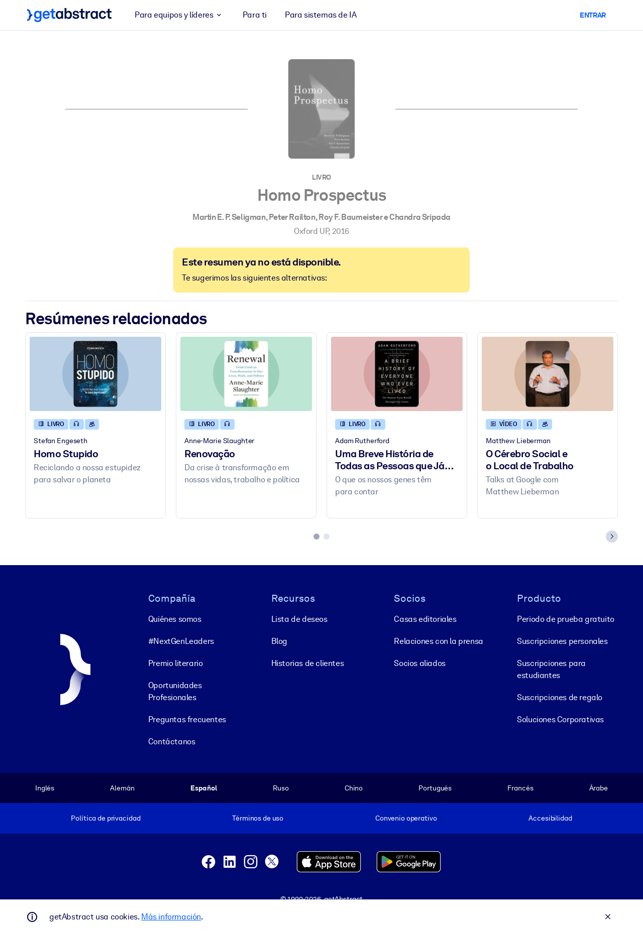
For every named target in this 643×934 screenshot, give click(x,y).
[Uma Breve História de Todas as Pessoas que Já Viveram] (397, 374)
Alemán (122, 787)
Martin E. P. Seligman (229, 217)
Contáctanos (171, 741)
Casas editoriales (425, 618)
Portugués (435, 787)
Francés (520, 787)
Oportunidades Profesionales (175, 691)
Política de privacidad (105, 818)
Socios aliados (419, 663)
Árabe (598, 787)
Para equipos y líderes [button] (180, 15)
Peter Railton (292, 217)
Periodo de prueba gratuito (565, 618)
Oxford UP (311, 231)
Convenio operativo (406, 818)
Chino (354, 787)
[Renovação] (246, 374)
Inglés (44, 787)
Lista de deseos (299, 618)
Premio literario (175, 663)
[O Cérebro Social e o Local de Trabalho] (547, 374)
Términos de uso (257, 818)
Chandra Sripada (420, 217)
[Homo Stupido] (95, 374)
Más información (171, 916)
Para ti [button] (255, 15)
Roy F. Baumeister (350, 217)
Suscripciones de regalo (559, 697)
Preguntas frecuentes (187, 719)
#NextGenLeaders (181, 640)
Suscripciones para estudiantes (551, 669)
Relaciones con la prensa (438, 640)
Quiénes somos (174, 618)
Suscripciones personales (562, 640)
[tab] (316, 536)
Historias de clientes (307, 663)
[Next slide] (612, 536)
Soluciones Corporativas (560, 719)
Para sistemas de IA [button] (320, 15)
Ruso (280, 787)
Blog (279, 640)
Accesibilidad (550, 818)
